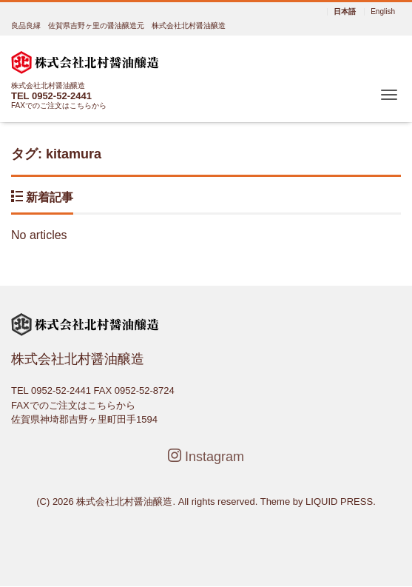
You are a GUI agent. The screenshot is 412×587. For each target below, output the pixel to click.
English (383, 12)
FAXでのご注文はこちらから (59, 105)
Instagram (206, 456)
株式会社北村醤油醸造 (124, 501)
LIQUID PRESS (339, 501)
